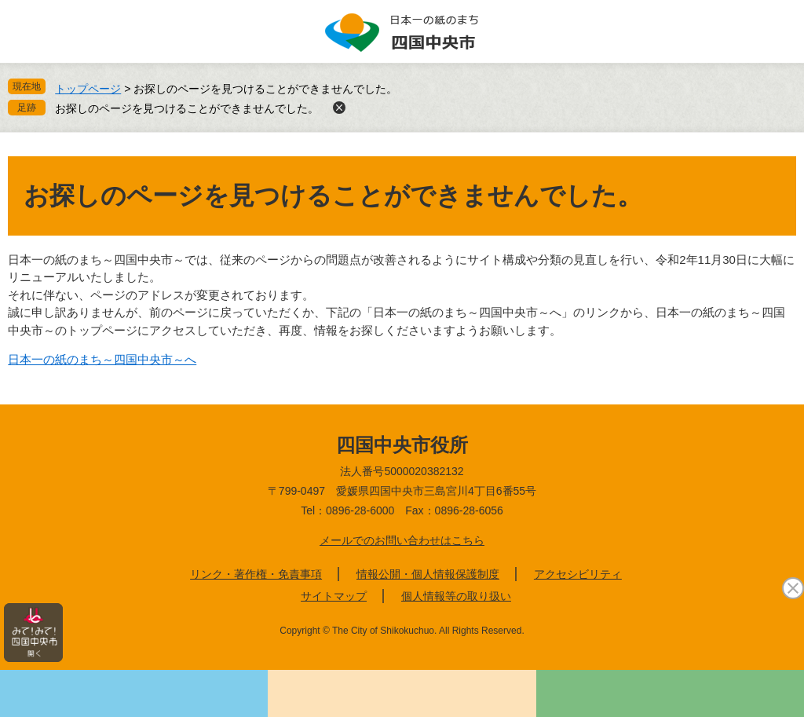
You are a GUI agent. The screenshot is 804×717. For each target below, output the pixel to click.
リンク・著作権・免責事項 (256, 574)
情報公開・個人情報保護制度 (427, 574)
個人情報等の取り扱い (456, 596)
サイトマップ (334, 596)
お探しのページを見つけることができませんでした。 (187, 108)
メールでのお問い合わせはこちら (402, 540)
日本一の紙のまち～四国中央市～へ (102, 359)
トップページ (88, 88)
